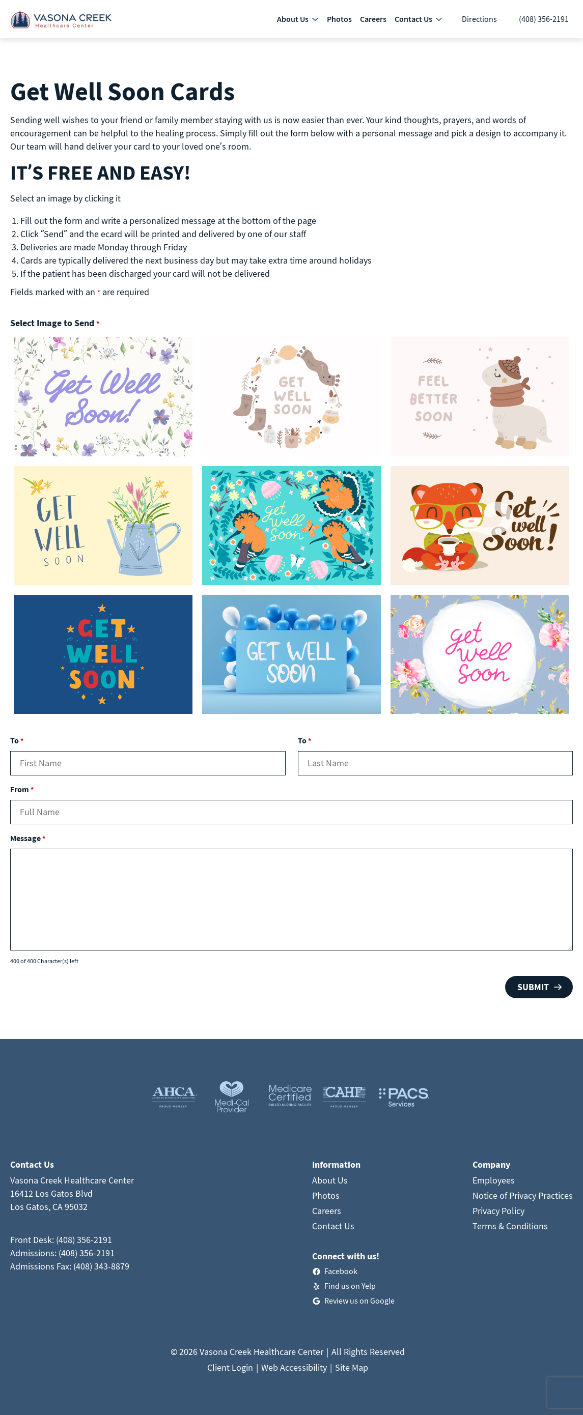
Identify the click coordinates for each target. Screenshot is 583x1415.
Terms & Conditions (510, 1226)
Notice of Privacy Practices (523, 1195)
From (22, 789)
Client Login (230, 1367)
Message (27, 838)
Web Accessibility (294, 1367)
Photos (326, 1195)
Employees (494, 1180)
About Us (330, 1180)
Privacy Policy (498, 1211)
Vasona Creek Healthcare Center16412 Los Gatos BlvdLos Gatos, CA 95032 (72, 1193)
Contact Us (333, 1226)
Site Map (351, 1367)
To (16, 740)
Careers (326, 1211)
